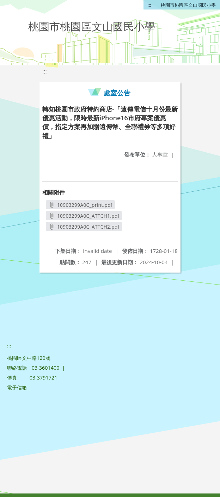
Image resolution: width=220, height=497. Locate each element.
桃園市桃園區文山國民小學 (188, 5)
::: (149, 5)
